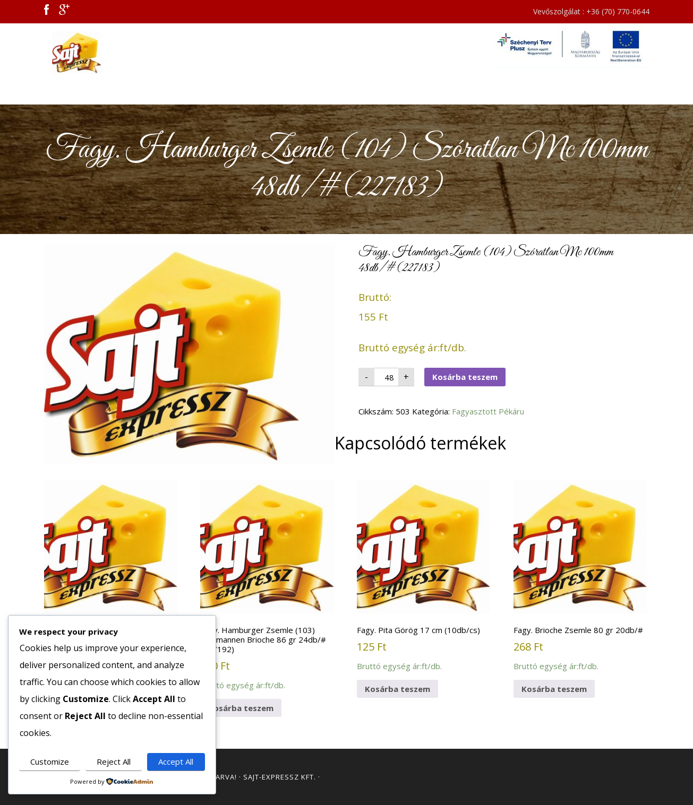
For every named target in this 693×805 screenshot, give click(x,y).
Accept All (175, 761)
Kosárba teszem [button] (240, 708)
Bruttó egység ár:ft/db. (110, 580)
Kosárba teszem (465, 376)
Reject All (114, 761)
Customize (49, 761)
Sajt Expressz (139, 52)
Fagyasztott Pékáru (488, 411)
